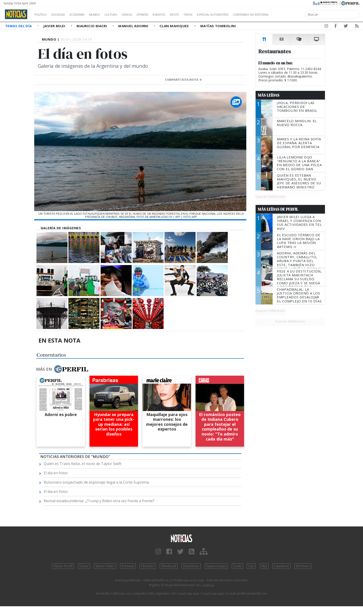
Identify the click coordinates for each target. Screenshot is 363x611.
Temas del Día (19, 26)
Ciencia (142, 14)
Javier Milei (54, 26)
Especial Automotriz (242, 14)
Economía (85, 14)
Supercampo (216, 566)
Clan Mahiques (175, 26)
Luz (251, 566)
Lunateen (281, 566)
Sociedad (62, 14)
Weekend (168, 566)
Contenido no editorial (289, 14)
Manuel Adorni (133, 26)
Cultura (123, 14)
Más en (62, 369)
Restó (198, 14)
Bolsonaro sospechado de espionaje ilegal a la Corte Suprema (96, 482)
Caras (84, 566)
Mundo (104, 14)
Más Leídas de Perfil (278, 209)
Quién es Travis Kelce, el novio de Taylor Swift (82, 463)
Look (237, 566)
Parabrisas (191, 566)
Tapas (213, 14)
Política (42, 14)
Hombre (147, 566)
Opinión (160, 14)
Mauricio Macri (92, 26)
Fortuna (128, 566)
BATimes (303, 566)
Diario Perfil (63, 566)
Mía (264, 566)
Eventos (180, 14)
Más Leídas (268, 95)
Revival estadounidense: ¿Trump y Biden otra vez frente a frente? (99, 500)
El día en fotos (56, 472)
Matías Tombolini (218, 26)
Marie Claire (105, 566)
